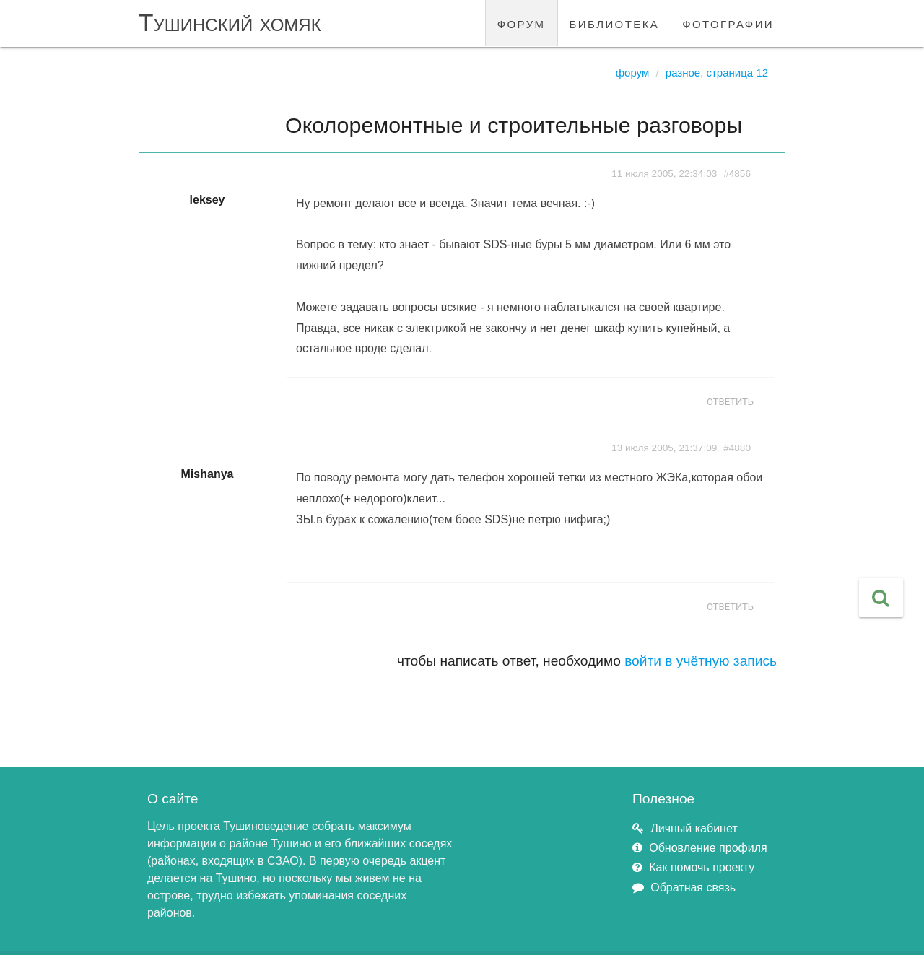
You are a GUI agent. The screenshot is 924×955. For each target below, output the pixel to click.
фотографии (728, 22)
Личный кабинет (693, 828)
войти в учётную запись (700, 660)
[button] (881, 597)
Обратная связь (693, 887)
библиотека (615, 22)
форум (521, 22)
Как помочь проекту (701, 867)
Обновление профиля (708, 848)
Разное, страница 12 (717, 72)
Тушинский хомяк (230, 22)
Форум (633, 72)
